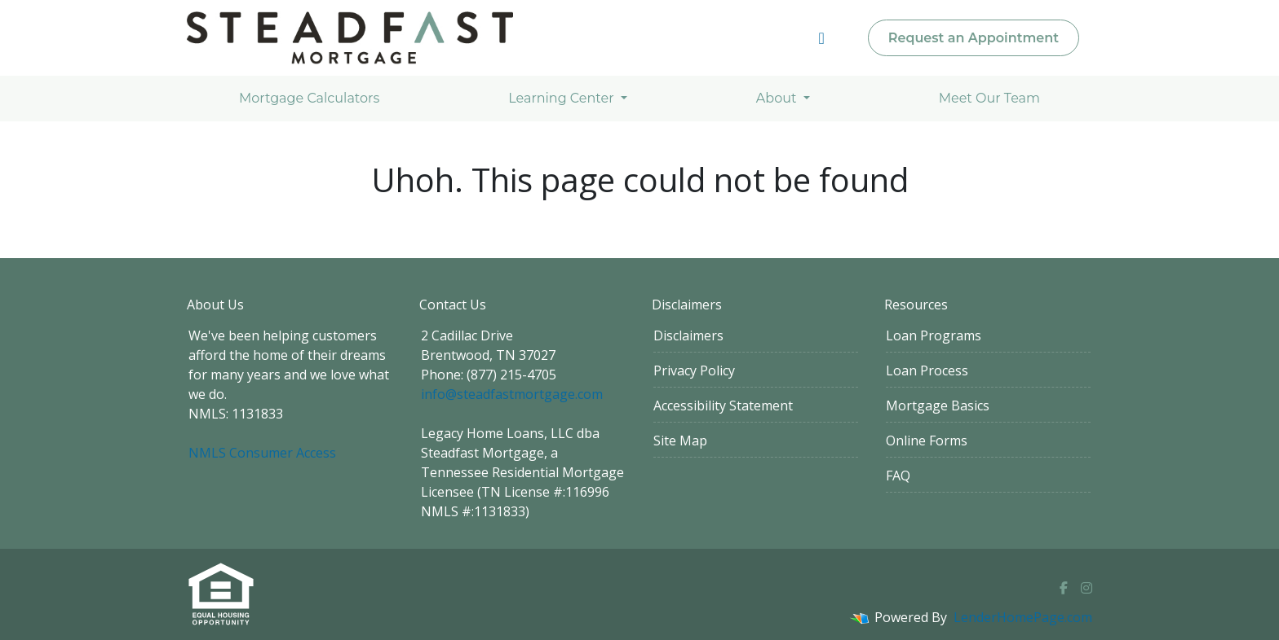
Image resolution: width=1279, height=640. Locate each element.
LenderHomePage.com (1023, 617)
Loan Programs (933, 335)
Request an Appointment (973, 38)
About (778, 98)
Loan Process (927, 370)
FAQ (898, 475)
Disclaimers (688, 335)
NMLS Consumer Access (262, 453)
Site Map (680, 440)
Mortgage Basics (937, 405)
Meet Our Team (989, 98)
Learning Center (562, 98)
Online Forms (926, 440)
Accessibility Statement (723, 405)
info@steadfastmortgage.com (512, 394)
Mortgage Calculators (309, 98)
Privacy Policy (694, 370)
